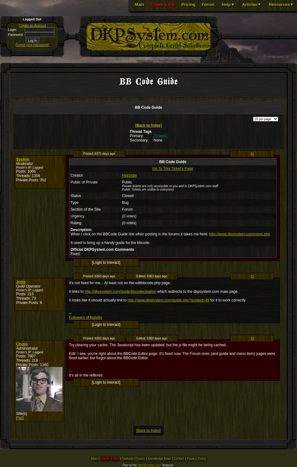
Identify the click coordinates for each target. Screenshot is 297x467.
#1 (252, 153)
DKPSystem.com (149, 465)
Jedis (21, 282)
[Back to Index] (148, 125)
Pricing (189, 4)
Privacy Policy (196, 458)
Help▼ (228, 4)
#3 (252, 338)
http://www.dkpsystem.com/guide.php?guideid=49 (168, 300)
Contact (179, 458)
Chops (22, 344)
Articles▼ (251, 4)
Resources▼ (281, 4)
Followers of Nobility (85, 317)
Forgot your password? (33, 45)
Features (128, 458)
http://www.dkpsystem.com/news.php (239, 234)
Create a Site (162, 4)
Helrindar (129, 175)
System (22, 159)
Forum (208, 4)
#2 (252, 276)
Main (139, 4)
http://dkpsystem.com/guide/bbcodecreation (120, 291)
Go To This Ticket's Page (173, 168)
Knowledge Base (159, 458)
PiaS (20, 418)
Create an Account (32, 25)
